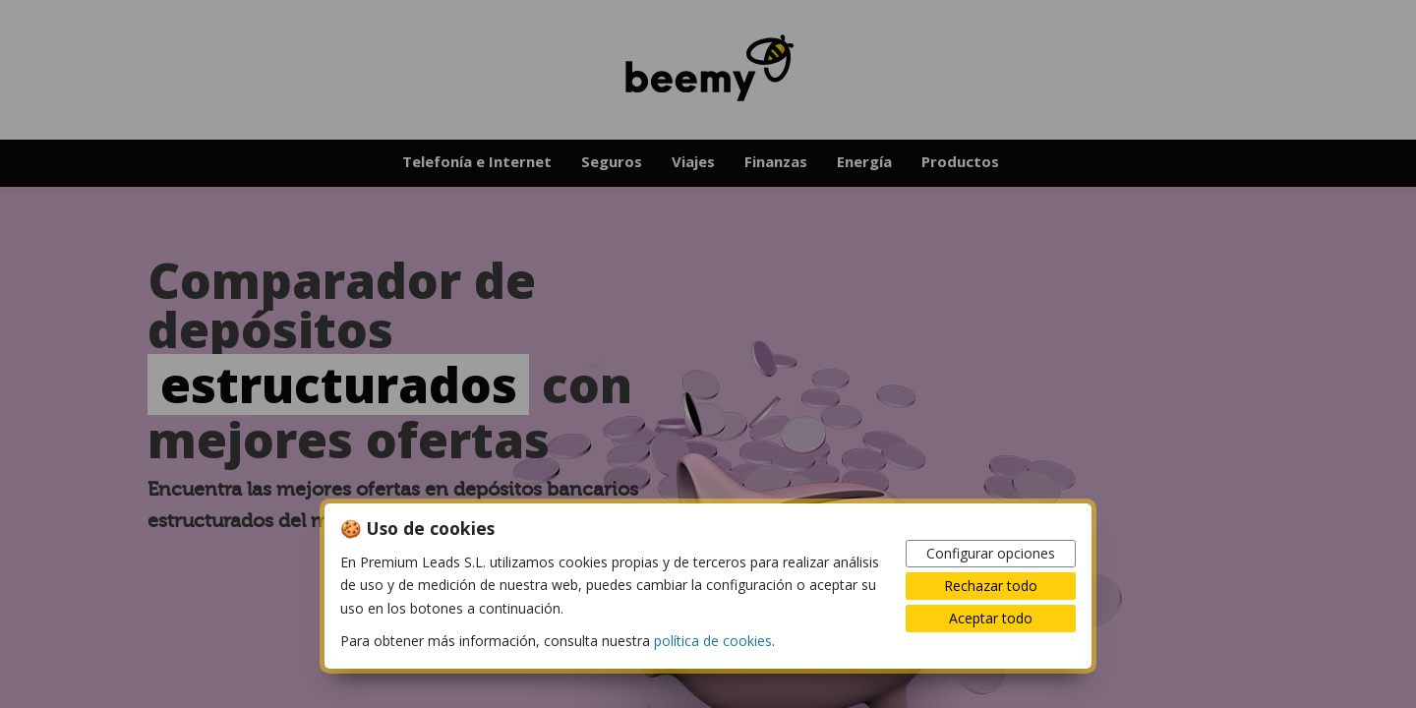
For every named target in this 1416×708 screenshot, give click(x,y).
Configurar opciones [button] (990, 553)
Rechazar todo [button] (990, 585)
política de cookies (713, 640)
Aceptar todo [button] (990, 618)
